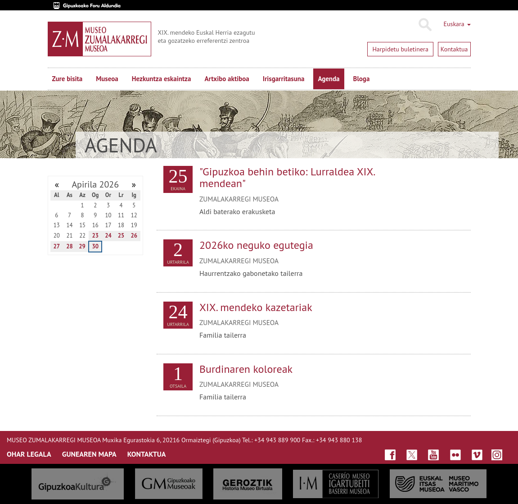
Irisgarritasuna (284, 78)
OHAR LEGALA (29, 453)
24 (108, 235)
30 (95, 246)
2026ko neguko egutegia (256, 245)
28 (69, 246)
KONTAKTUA (146, 453)
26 (134, 235)
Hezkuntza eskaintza (161, 78)
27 (57, 246)
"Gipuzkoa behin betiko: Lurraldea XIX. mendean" (287, 177)
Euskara (456, 24)
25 (121, 235)
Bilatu (424, 25)
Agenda (328, 78)
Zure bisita (67, 78)
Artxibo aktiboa (226, 78)
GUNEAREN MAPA (89, 453)
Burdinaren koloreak (246, 369)
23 (95, 235)
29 (82, 246)
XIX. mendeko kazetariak (255, 307)
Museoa (107, 78)
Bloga (361, 78)
